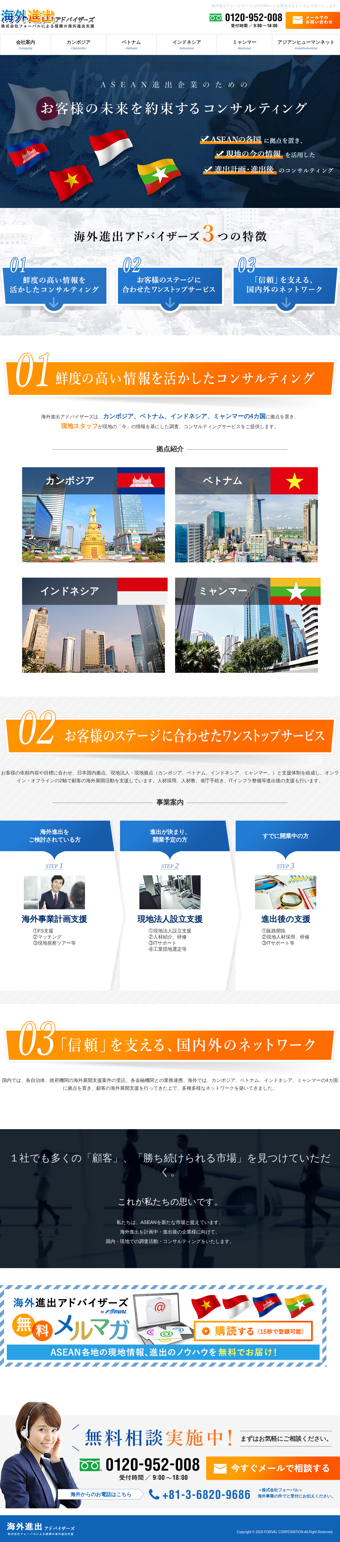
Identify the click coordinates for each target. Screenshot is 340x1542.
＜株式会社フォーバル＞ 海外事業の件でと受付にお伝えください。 (296, 1493)
